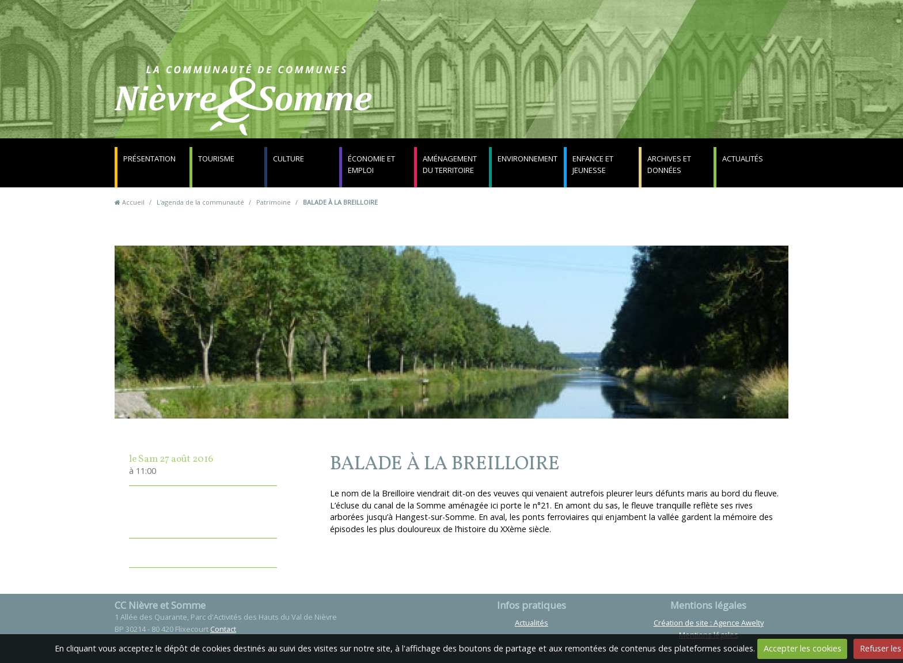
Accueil (133, 202)
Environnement (527, 158)
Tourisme (216, 158)
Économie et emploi (371, 164)
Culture (288, 158)
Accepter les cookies (802, 648)
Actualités (742, 158)
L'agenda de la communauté (200, 202)
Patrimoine (273, 202)
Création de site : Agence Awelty (709, 622)
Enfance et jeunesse (592, 164)
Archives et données (669, 164)
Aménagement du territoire (450, 164)
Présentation (149, 158)
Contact (590, 106)
